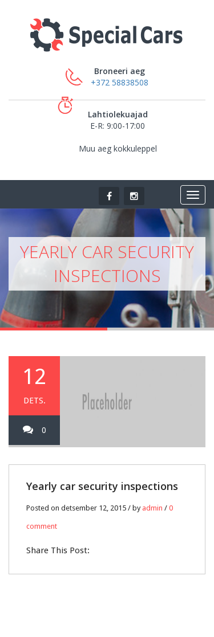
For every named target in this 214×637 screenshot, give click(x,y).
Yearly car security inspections (102, 486)
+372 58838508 (119, 82)
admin (152, 508)
